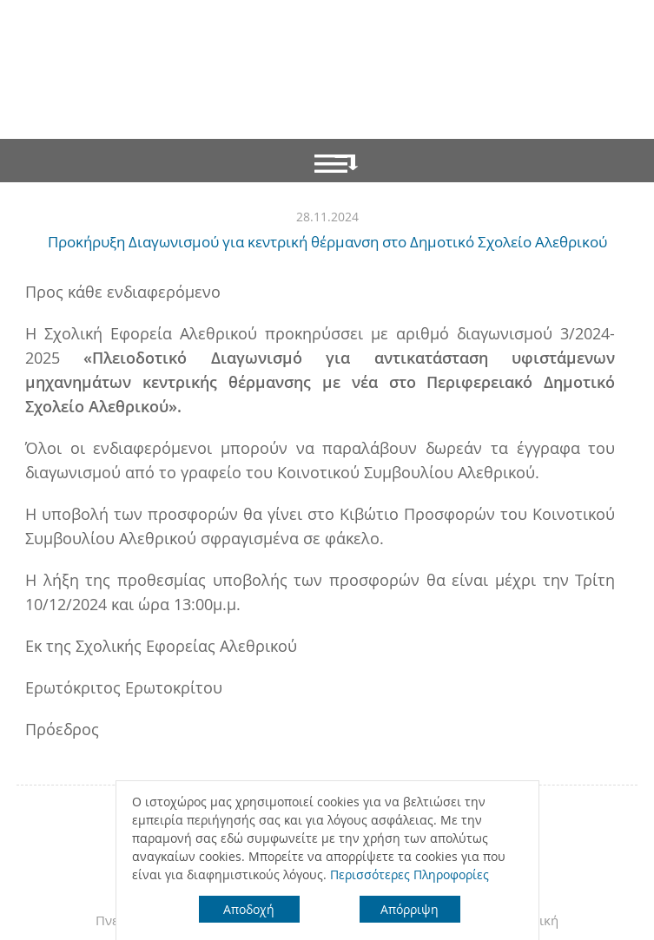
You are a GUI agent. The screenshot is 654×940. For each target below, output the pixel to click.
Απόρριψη (409, 909)
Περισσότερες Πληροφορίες (409, 874)
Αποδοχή (248, 909)
